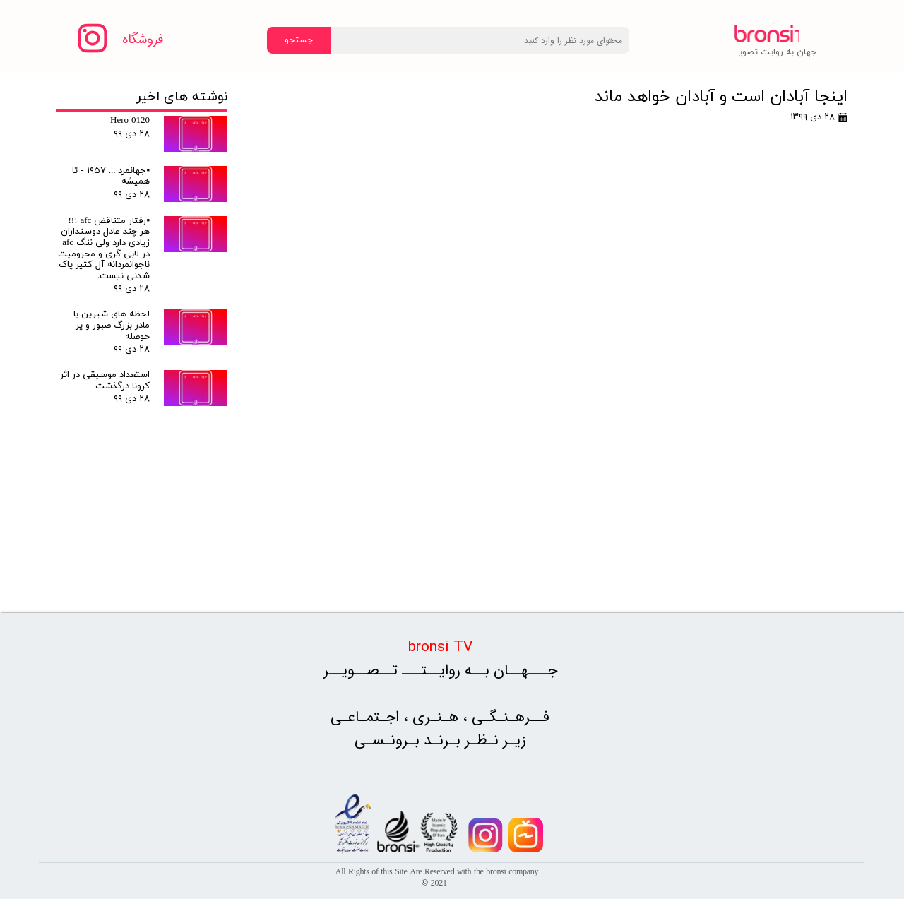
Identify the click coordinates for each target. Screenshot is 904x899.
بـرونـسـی (389, 740)
